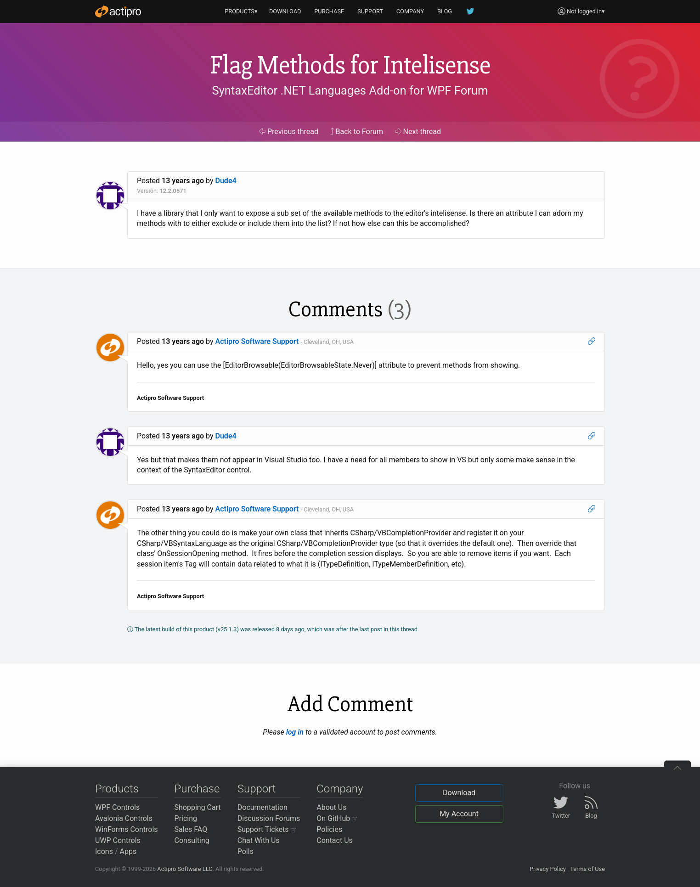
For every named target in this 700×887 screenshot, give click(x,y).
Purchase (197, 788)
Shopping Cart (198, 807)
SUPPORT (370, 11)
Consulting (192, 840)
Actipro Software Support (257, 341)
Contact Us (334, 840)
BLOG (444, 11)
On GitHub (336, 818)
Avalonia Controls (123, 818)
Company (339, 788)
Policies (329, 829)
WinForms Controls (126, 829)
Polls (245, 851)
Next (418, 131)
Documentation (262, 807)
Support (256, 788)
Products (117, 788)
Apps (128, 851)
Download (459, 792)
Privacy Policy (548, 868)
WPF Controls (117, 807)
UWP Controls (118, 840)
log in (295, 732)
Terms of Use (587, 868)
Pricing (186, 818)
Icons (104, 851)
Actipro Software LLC (184, 868)
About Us (331, 807)
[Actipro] (118, 11)
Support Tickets (266, 829)
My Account (459, 813)
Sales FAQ (191, 829)
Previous (288, 131)
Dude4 (226, 180)
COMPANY (410, 11)
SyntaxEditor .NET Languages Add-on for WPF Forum (350, 90)
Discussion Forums (268, 818)
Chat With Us (258, 840)
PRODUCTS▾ (241, 11)
